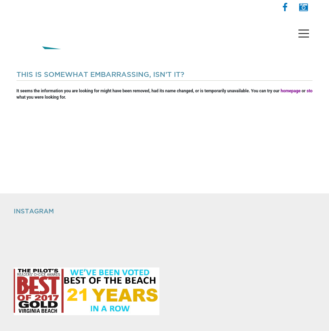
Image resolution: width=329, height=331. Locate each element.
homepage (291, 90)
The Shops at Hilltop (44, 26)
